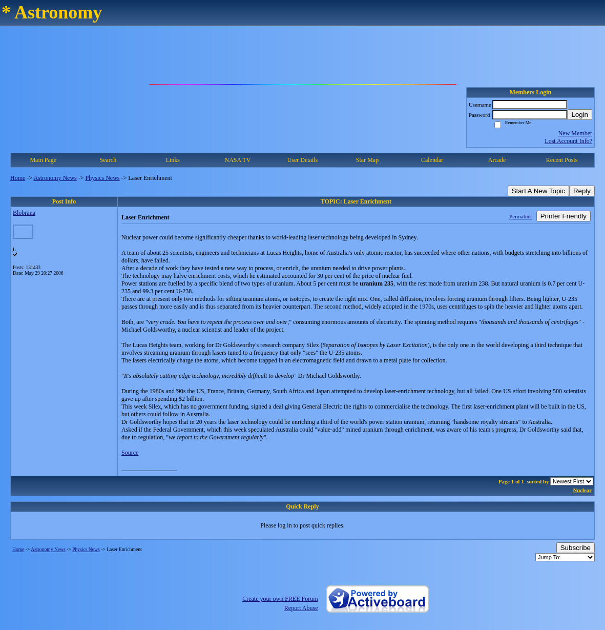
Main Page (43, 160)
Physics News (103, 177)
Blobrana (24, 212)
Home (17, 177)
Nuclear (582, 490)
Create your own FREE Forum (280, 598)
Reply (582, 191)
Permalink (520, 216)
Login (579, 114)
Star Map (367, 160)
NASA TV (238, 160)
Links (173, 160)
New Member (575, 133)
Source (129, 452)
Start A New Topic (538, 191)
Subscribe (575, 548)
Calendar (432, 160)
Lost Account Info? (568, 141)
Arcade (497, 160)
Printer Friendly (563, 216)
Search (107, 160)
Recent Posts (562, 160)
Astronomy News (54, 177)
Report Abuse (301, 608)
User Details (302, 160)
